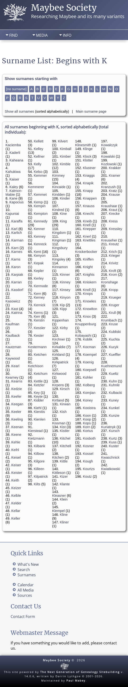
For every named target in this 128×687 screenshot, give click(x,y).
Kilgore (39, 461)
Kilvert (63, 141)
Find (13, 35)
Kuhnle (114, 385)
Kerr (37, 316)
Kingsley (58, 259)
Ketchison (35, 366)
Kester (39, 335)
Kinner (65, 274)
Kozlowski (109, 164)
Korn (86, 427)
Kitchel (65, 438)
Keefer (16, 396)
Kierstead (35, 431)
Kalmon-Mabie (13, 192)
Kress (113, 221)
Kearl (15, 366)
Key (37, 393)
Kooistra (89, 408)
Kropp (113, 290)
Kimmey (58, 175)
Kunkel (114, 408)
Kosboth (89, 438)
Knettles (89, 240)
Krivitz (113, 263)
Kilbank (39, 446)
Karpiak (17, 274)
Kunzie (114, 415)
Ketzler (39, 385)
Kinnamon (60, 267)
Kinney (65, 282)
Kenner (39, 229)
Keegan (17, 404)
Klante (65, 484)
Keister (16, 473)
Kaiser (14, 179)
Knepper (89, 229)
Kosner (88, 446)
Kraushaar (109, 206)
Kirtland (58, 400)
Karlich (16, 233)
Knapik (88, 183)
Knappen (90, 198)
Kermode (41, 286)
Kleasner (59, 495)
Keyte (38, 396)
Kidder (39, 400)
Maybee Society (64, 7)
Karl (14, 229)
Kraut (113, 210)
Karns (15, 259)
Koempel (90, 354)
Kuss (113, 442)
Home (12, 47)
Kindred (58, 210)
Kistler (65, 431)
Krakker (115, 168)
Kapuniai (12, 214)
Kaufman (12, 324)
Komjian (89, 393)
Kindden (58, 194)
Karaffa (17, 221)
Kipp (63, 309)
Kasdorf (17, 290)
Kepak (39, 263)
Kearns (16, 381)
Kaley (13, 187)
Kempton (41, 214)
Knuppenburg (85, 324)
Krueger (115, 297)
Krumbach (109, 320)
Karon (16, 267)
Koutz (87, 476)
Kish (63, 412)
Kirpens (58, 385)
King (63, 221)
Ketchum (40, 374)
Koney (88, 400)
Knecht (88, 214)
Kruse (113, 324)
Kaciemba (13, 145)
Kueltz (114, 374)
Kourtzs (89, 469)
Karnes (16, 252)
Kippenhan (60, 320)
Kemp (38, 202)
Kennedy (40, 221)
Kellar (15, 511)
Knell (87, 225)
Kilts (37, 484)
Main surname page (91, 111)
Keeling (17, 419)
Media (42, 35)
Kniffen (88, 259)
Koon (87, 415)
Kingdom (59, 233)
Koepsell (89, 370)
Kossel (88, 454)
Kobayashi (83, 335)
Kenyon (40, 255)
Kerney (39, 297)
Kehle (15, 442)
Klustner (89, 168)
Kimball (65, 149)
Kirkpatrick (60, 362)
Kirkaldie (58, 347)
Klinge (88, 149)
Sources (25, 595)
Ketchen (40, 354)
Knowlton (90, 309)
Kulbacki (115, 393)
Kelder (16, 503)
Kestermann (37, 347)
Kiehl (37, 408)
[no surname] (16, 89)
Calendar (26, 584)
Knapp (88, 191)
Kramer (114, 175)
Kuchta (114, 339)
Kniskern (89, 282)
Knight (88, 267)
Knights (89, 274)
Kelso (38, 172)
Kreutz (114, 244)
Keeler (16, 412)
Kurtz (113, 438)
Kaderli (14, 153)
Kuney (114, 400)
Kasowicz (12, 301)
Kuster (114, 446)
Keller (15, 518)
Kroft (112, 271)
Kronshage (109, 282)
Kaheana (16, 160)
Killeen (39, 469)
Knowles (89, 301)
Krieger (114, 255)
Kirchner (58, 339)
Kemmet (40, 194)
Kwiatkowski (110, 469)
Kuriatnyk (108, 427)
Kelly (37, 164)
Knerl (87, 236)
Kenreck (40, 244)
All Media (26, 590)
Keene (16, 434)
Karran (16, 282)
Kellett (38, 141)
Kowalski (108, 156)
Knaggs (89, 175)
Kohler (88, 377)
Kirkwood (59, 374)
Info (67, 35)
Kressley (115, 229)
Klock (87, 156)
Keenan (17, 427)
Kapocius (16, 202)
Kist (63, 427)
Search (37, 47)
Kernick (39, 305)
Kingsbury (60, 248)
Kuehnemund (111, 366)
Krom (113, 274)
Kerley (39, 278)
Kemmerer (36, 187)
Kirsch (65, 389)
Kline (64, 515)
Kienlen (39, 419)
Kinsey (65, 290)
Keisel (16, 457)
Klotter (88, 160)
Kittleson (58, 473)
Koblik (87, 339)
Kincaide (58, 187)
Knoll (87, 290)
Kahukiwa (13, 172)
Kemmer (40, 175)
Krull (112, 313)
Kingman (59, 240)
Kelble (16, 495)
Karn (15, 248)
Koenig (88, 362)
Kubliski (115, 332)
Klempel (58, 511)
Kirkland (58, 354)
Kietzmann (36, 438)
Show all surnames (19, 111)
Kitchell (65, 446)
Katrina (16, 313)
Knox (87, 316)
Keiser (16, 465)
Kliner (64, 522)
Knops (88, 294)
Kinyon (65, 297)
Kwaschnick (110, 457)
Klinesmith (83, 145)
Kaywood (12, 358)
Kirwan (65, 404)
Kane (13, 198)
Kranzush (108, 187)
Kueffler (115, 354)
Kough (88, 461)
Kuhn (113, 381)
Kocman (89, 347)
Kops (87, 423)
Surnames (27, 574)
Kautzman (13, 347)
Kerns (38, 313)
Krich (113, 252)
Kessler (39, 328)
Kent (37, 252)
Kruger (114, 305)
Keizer (16, 488)
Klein (64, 499)
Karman (17, 240)
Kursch (114, 431)
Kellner (39, 156)
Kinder (65, 198)
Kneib (87, 221)
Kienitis (39, 412)
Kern (37, 294)
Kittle (64, 461)
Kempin (40, 206)
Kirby (64, 328)
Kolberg (89, 385)
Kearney (11, 377)
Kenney (40, 236)
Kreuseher (109, 240)
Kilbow (39, 454)
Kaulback (12, 335)
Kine (63, 214)
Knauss (89, 206)
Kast (14, 309)
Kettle (38, 381)
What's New (28, 564)
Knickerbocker (86, 252)
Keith (15, 480)
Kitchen (58, 457)
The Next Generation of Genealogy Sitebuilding (80, 672)
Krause (114, 194)
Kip (62, 305)
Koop (87, 419)
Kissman (58, 423)
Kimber (65, 156)
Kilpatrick (41, 476)
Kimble (65, 164)
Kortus (88, 431)
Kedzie (16, 389)
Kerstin (39, 320)
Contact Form (23, 616)
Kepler (39, 271)
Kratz (113, 191)
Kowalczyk (109, 145)
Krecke (114, 214)
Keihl (15, 450)
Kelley (38, 149)
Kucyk (113, 347)
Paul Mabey (76, 680)
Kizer (64, 476)
